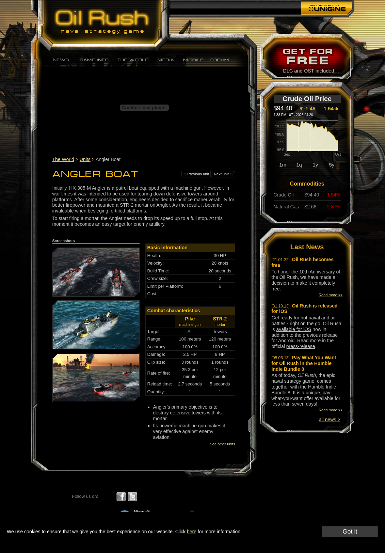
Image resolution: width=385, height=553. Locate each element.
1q (299, 165)
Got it (349, 531)
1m (282, 165)
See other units (222, 444)
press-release (300, 346)
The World (63, 159)
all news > (329, 419)
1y (315, 165)
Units (85, 159)
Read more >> (330, 295)
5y (331, 165)
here (191, 531)
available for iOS (293, 329)
